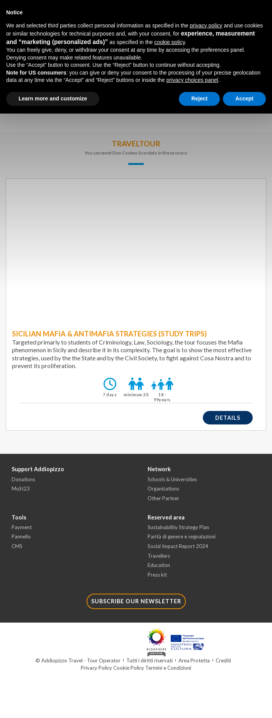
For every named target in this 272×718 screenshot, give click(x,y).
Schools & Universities (172, 479)
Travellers (159, 556)
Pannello (21, 536)
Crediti (223, 660)
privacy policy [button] (206, 25)
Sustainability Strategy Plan (178, 527)
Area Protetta (194, 660)
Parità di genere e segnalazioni (182, 536)
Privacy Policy (96, 668)
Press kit (157, 575)
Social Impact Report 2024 (178, 546)
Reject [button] (199, 98)
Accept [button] (244, 98)
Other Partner (163, 498)
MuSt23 (21, 488)
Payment (22, 527)
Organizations (163, 488)
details (227, 417)
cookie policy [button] (169, 42)
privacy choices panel (192, 80)
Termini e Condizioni (168, 668)
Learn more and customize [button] (53, 98)
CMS (17, 546)
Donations (23, 479)
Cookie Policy (128, 668)
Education (159, 565)
